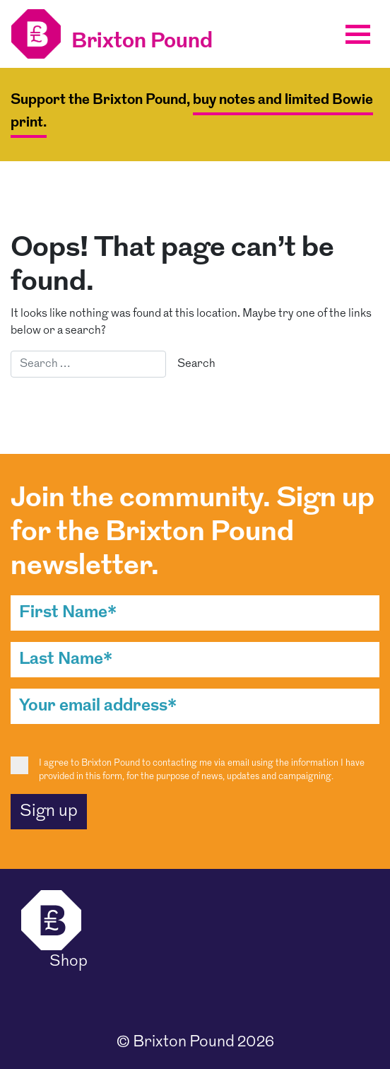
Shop (68, 962)
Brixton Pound (184, 1042)
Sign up (49, 811)
